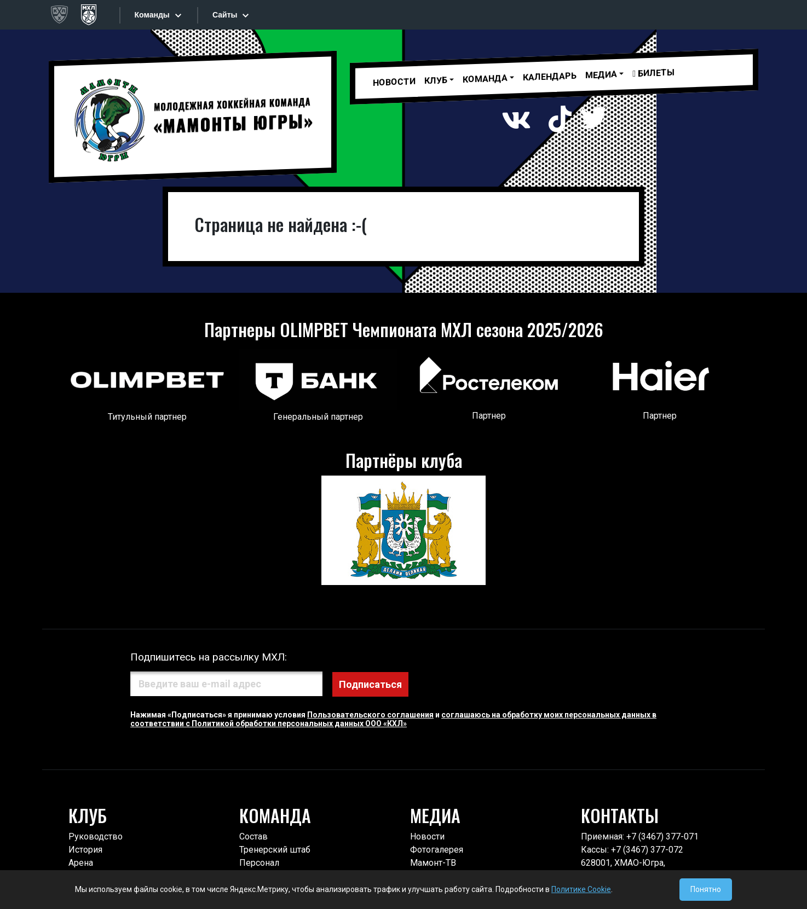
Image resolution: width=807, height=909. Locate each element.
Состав (253, 836)
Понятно (705, 889)
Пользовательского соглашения (370, 714)
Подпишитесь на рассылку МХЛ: (208, 657)
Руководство (95, 836)
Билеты (653, 72)
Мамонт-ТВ (433, 863)
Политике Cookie (581, 889)
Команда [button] (485, 79)
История (85, 849)
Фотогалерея (436, 849)
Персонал (259, 863)
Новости (394, 82)
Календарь (550, 77)
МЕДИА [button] (601, 74)
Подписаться (422, 684)
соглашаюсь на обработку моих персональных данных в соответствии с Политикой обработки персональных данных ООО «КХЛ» (393, 718)
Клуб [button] (435, 80)
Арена (80, 863)
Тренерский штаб (274, 849)
